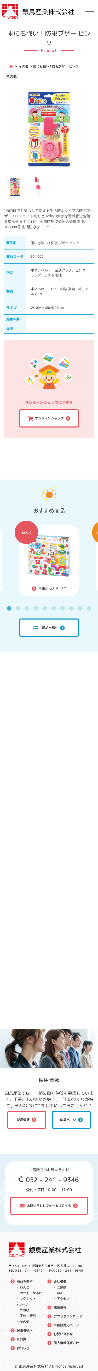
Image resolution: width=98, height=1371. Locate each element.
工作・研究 (28, 1316)
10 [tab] (89, 608)
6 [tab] (53, 608)
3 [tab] (27, 608)
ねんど (26, 532)
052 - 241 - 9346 (52, 1179)
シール (24, 1304)
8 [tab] (71, 608)
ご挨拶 (61, 1287)
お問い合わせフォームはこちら (49, 1205)
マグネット (28, 1298)
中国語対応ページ (66, 1325)
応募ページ (68, 1120)
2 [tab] (18, 608)
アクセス (63, 1298)
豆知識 (21, 1339)
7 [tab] (62, 608)
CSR (60, 1293)
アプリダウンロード (68, 1316)
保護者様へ (25, 1330)
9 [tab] (80, 608)
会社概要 (60, 1281)
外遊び (24, 1310)
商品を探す (25, 1281)
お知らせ (23, 1348)
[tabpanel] (49, 560)
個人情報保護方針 (66, 1343)
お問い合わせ (63, 1334)
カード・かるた (31, 1293)
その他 (23, 66)
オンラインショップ (49, 418)
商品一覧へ (45, 627)
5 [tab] (44, 608)
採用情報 (23, 1120)
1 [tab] (9, 608)
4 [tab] (35, 608)
